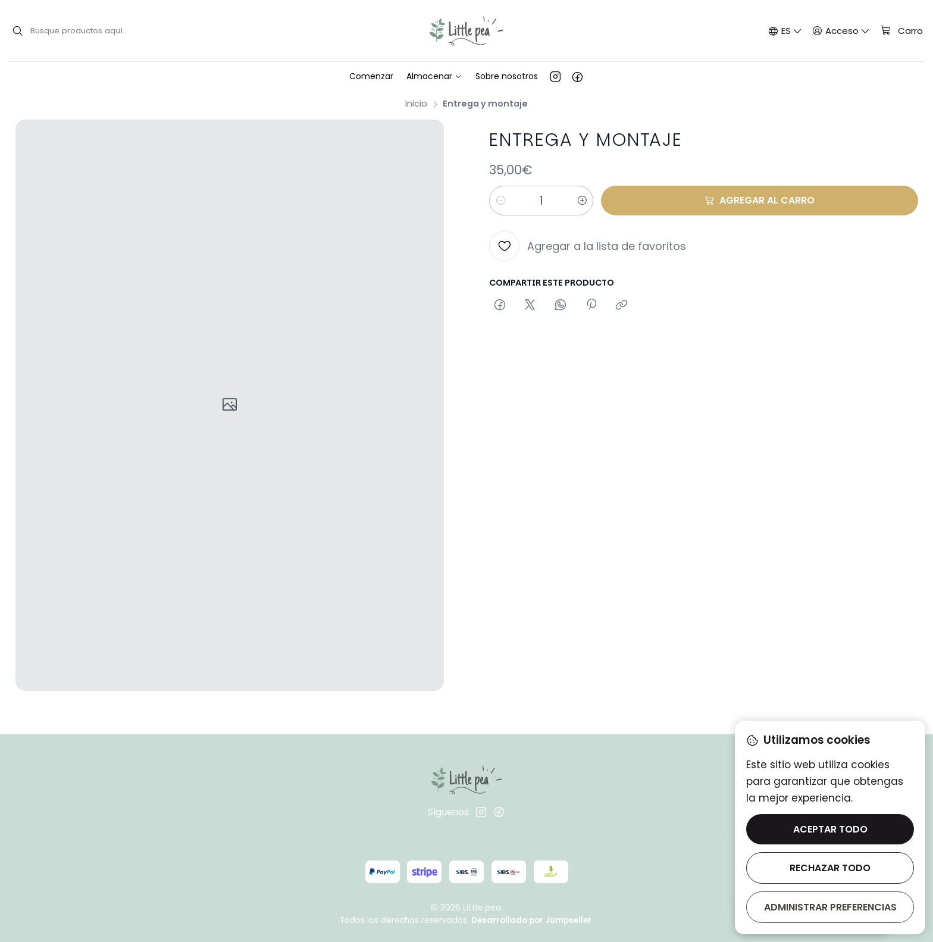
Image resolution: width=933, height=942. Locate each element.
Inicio (416, 103)
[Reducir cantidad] (500, 200)
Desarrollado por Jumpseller (531, 920)
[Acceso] (841, 30)
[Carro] (901, 30)
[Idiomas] (785, 30)
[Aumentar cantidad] (582, 200)
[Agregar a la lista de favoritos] (587, 246)
